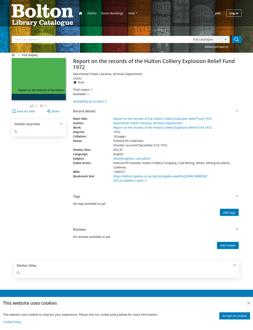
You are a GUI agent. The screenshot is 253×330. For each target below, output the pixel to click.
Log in (233, 13)
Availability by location (89, 101)
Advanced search (216, 47)
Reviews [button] (156, 230)
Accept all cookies (234, 316)
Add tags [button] (229, 212)
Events (91, 13)
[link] (33, 106)
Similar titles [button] (127, 266)
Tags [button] (156, 196)
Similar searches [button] (39, 124)
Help (131, 13)
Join (218, 13)
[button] (24, 111)
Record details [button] (156, 111)
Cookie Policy (12, 322)
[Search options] (210, 39)
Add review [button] (227, 245)
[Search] (237, 39)
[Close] (249, 303)
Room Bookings (112, 13)
